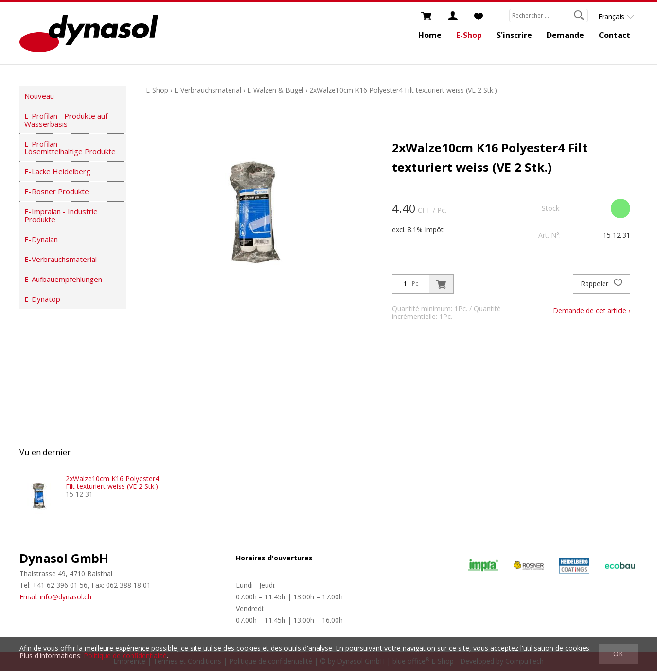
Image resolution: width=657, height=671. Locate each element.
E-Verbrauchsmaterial (60, 259)
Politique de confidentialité (125, 655)
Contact (614, 35)
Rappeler (601, 284)
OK (618, 653)
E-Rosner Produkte (56, 191)
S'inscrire (514, 35)
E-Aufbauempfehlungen (63, 279)
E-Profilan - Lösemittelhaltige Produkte (70, 147)
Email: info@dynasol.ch (55, 596)
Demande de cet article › (591, 310)
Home (430, 35)
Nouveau (39, 96)
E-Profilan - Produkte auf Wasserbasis (65, 120)
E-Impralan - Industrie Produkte (61, 215)
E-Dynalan (41, 239)
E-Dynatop (42, 299)
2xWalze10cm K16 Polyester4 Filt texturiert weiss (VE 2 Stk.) (403, 89)
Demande (565, 35)
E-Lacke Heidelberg (57, 171)
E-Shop (469, 35)
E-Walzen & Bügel (275, 89)
